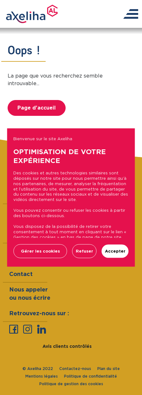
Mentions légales (41, 376)
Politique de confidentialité (90, 376)
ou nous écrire (29, 297)
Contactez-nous (75, 368)
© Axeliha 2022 (38, 368)
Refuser (84, 251)
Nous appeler (28, 289)
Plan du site (108, 368)
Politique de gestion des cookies (71, 383)
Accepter (115, 251)
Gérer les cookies (40, 251)
